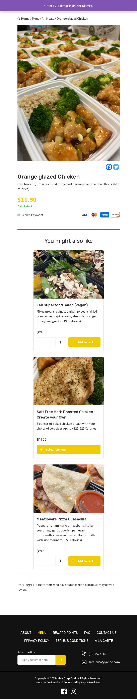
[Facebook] (109, 167)
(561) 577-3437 (99, 654)
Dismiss (87, 6)
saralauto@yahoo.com (104, 662)
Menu (35, 18)
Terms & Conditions (72, 641)
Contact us (107, 633)
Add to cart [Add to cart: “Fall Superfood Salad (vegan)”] (85, 342)
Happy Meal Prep (91, 682)
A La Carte (104, 641)
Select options (56, 449)
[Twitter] (116, 167)
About (25, 633)
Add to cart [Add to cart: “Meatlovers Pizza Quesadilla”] (85, 561)
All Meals (48, 18)
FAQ (87, 633)
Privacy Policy (36, 641)
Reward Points (65, 633)
